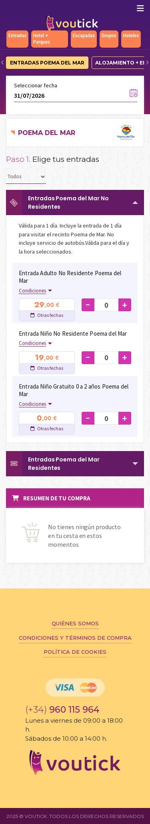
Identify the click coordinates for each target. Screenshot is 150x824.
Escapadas (84, 35)
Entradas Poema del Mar (47, 63)
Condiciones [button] (32, 290)
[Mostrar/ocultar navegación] (140, 8)
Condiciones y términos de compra (75, 638)
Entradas (17, 35)
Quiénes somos (75, 623)
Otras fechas (46, 315)
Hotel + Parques (41, 38)
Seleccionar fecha (35, 85)
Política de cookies (75, 652)
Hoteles (131, 35)
